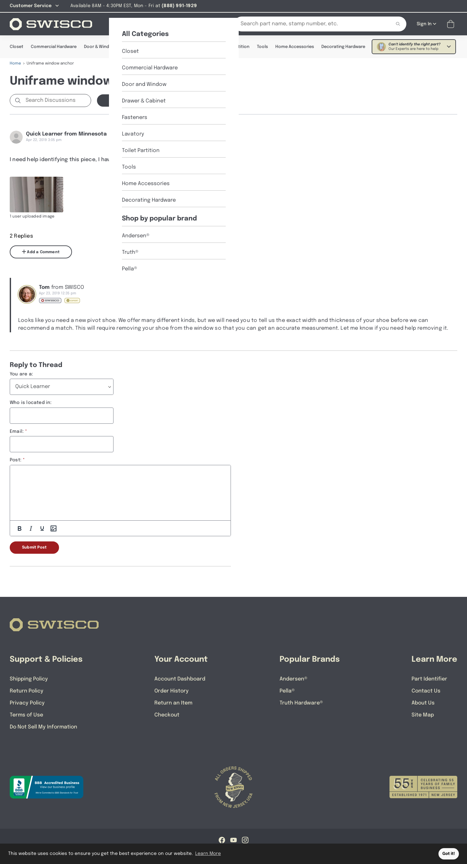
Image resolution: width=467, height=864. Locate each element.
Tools (262, 46)
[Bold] (19, 528)
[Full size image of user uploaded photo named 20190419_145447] (36, 194)
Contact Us (426, 690)
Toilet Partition (234, 46)
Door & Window (99, 46)
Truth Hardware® (301, 702)
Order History (171, 690)
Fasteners (175, 46)
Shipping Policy (29, 678)
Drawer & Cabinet (140, 46)
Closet (16, 46)
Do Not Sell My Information (43, 726)
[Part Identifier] (188, 24)
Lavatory (202, 46)
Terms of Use (26, 714)
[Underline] (42, 528)
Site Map (423, 714)
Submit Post (34, 547)
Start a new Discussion (133, 100)
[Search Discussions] (57, 100)
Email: (17, 431)
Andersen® (293, 678)
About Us (423, 702)
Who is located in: (31, 402)
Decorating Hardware (343, 46)
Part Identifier (429, 678)
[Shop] (120, 24)
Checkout (166, 714)
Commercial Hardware (54, 46)
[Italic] (30, 528)
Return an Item (173, 702)
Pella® (287, 690)
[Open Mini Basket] (452, 24)
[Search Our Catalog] (307, 23)
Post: (15, 459)
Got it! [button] (448, 854)
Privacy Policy (27, 702)
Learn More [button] (208, 853)
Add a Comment (41, 251)
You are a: (21, 374)
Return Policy (26, 690)
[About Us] (150, 24)
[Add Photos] (53, 528)
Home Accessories (294, 46)
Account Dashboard (179, 678)
